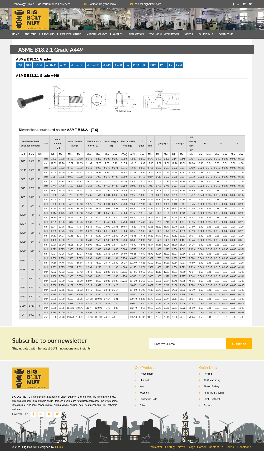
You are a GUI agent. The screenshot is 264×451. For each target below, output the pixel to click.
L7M (179, 65)
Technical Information (164, 34)
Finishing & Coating (214, 392)
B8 (144, 65)
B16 (162, 65)
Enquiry (170, 447)
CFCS (59, 447)
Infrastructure (70, 34)
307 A (38, 65)
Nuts (142, 386)
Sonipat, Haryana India (100, 4)
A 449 (107, 65)
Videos (189, 34)
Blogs (191, 447)
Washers (144, 392)
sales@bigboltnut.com (148, 4)
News (181, 447)
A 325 (63, 65)
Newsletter (155, 447)
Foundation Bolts (148, 399)
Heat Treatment (212, 399)
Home (15, 34)
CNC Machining (212, 380)
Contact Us (226, 34)
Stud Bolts (145, 380)
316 (28, 65)
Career (201, 447)
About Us (30, 34)
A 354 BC (77, 65)
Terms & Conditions (238, 447)
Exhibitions (206, 34)
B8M (153, 65)
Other (142, 405)
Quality (118, 34)
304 (19, 65)
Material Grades (97, 34)
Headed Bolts (146, 373)
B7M (136, 65)
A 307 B (51, 65)
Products (48, 34)
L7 (170, 65)
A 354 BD (93, 65)
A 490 (118, 65)
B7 (127, 65)
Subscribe (239, 343)
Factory (208, 405)
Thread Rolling (211, 386)
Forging (208, 373)
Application (136, 34)
